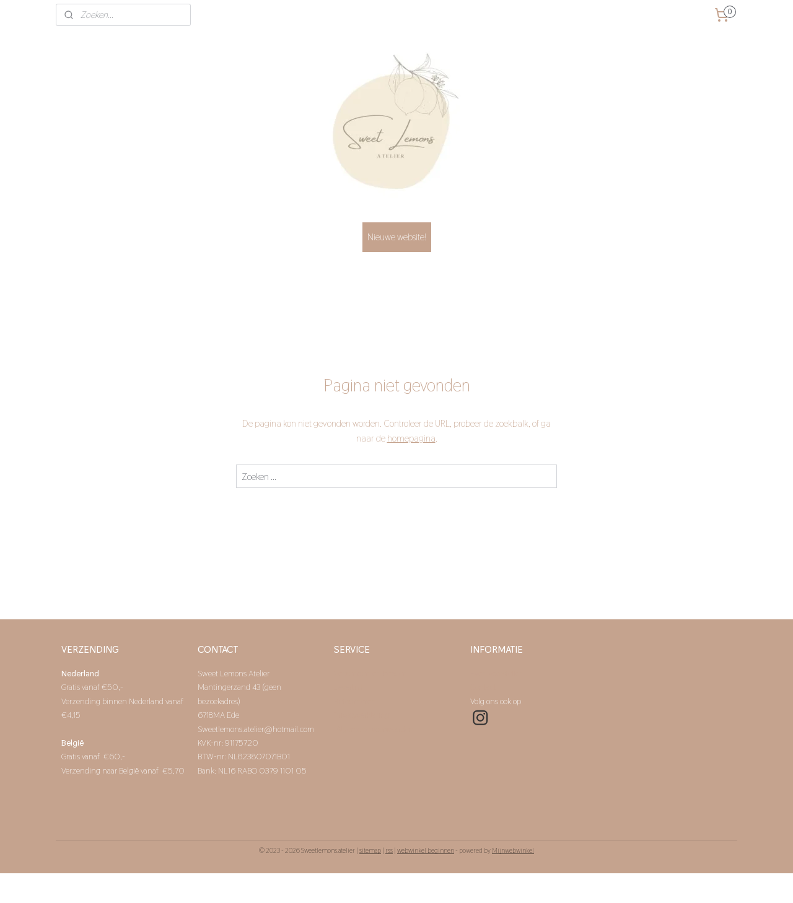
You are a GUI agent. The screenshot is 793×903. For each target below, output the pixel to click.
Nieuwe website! (396, 237)
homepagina (411, 438)
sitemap (370, 850)
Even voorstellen (498, 673)
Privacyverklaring (362, 714)
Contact (484, 686)
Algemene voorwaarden (375, 729)
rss (389, 850)
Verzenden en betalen (372, 673)
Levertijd (349, 686)
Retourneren (355, 701)
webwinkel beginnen (425, 850)
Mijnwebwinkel (513, 850)
